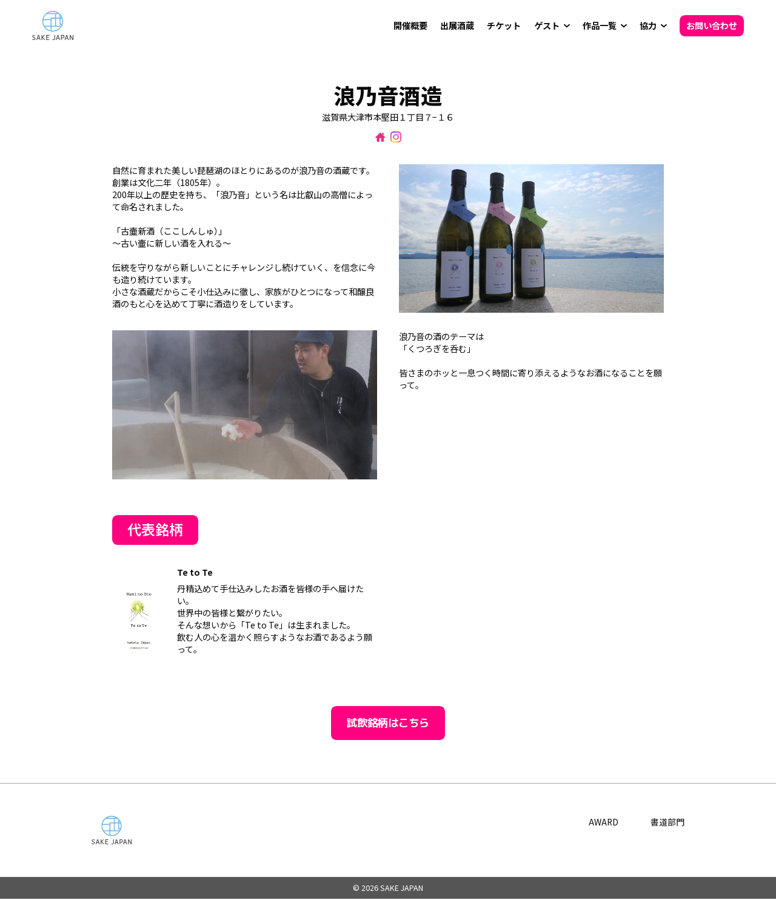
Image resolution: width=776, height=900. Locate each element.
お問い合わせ (711, 25)
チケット (504, 25)
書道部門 (667, 823)
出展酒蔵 (457, 25)
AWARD (603, 823)
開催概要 (410, 25)
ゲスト (547, 26)
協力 (648, 26)
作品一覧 (600, 26)
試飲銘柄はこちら (388, 723)
